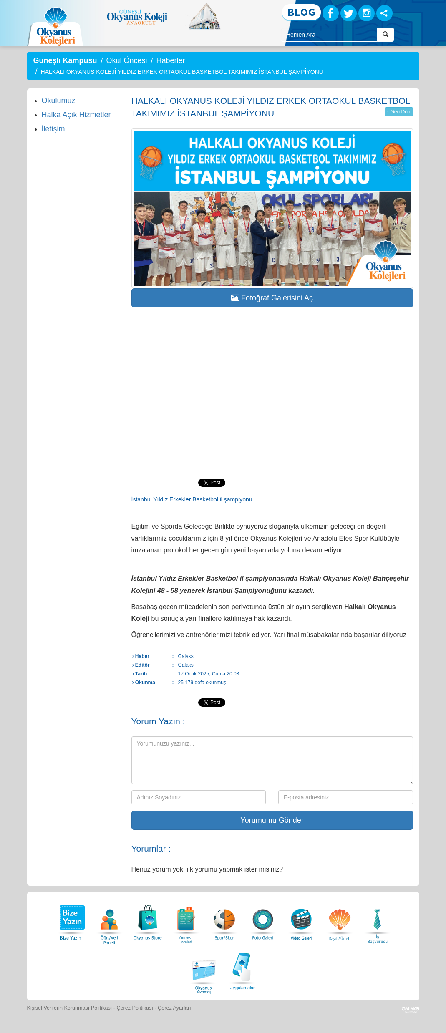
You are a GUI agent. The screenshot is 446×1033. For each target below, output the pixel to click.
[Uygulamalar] (242, 970)
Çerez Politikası (134, 1008)
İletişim (53, 129)
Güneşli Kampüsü (65, 60)
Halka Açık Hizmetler (76, 115)
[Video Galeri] (301, 920)
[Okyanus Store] (148, 920)
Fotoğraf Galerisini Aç (272, 298)
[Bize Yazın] (71, 920)
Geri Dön (398, 112)
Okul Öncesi (126, 60)
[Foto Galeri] (263, 920)
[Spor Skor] (224, 920)
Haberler (170, 60)
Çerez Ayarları (174, 1008)
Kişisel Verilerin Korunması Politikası (69, 1008)
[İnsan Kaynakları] (377, 920)
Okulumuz (59, 100)
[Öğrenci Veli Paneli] (109, 920)
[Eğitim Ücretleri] (339, 920)
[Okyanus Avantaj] (204, 970)
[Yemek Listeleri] (186, 920)
